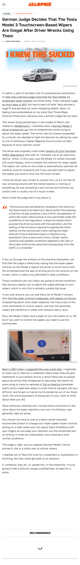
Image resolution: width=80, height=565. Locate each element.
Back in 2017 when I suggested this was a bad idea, (32, 369)
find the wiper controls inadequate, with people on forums (42, 298)
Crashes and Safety (23, 13)
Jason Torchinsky (12, 41)
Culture (6, 13)
